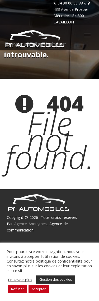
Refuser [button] (17, 289)
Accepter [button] (39, 289)
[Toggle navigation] (87, 35)
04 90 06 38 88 (70, 3)
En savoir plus (20, 279)
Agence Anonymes (30, 223)
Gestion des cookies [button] (55, 279)
